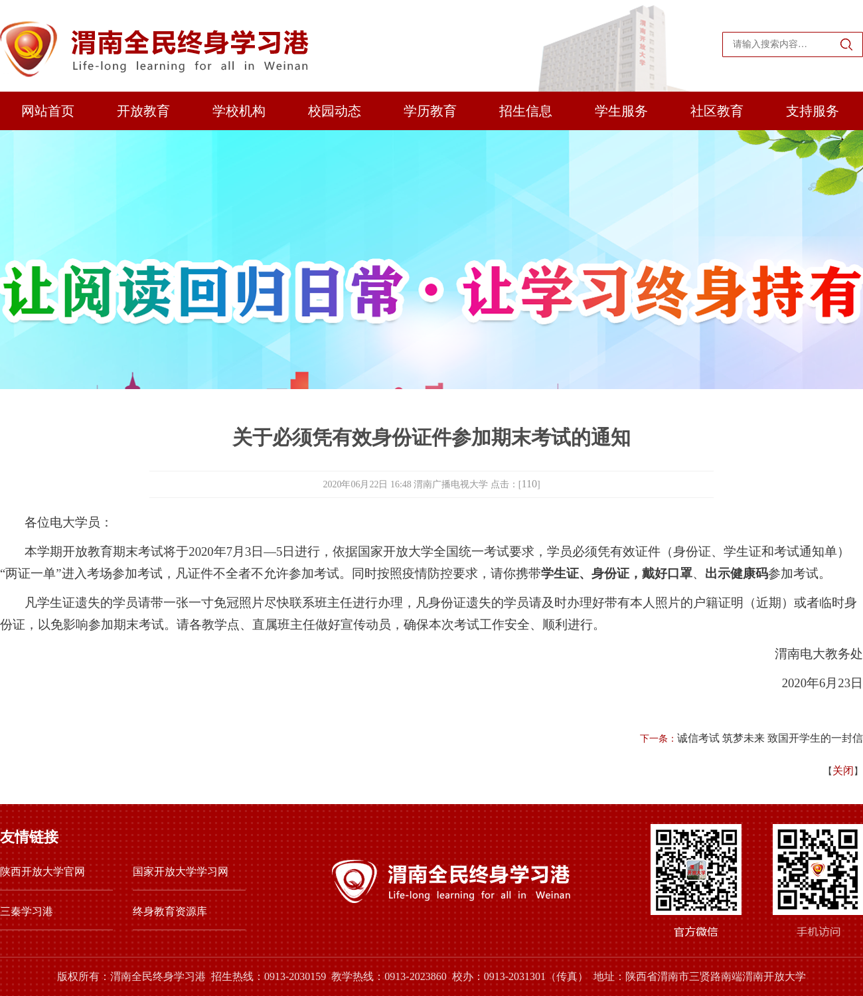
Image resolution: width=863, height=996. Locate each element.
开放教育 (143, 111)
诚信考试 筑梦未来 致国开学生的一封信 (770, 738)
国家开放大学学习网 (180, 871)
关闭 (843, 770)
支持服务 (812, 111)
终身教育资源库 (170, 911)
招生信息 (525, 111)
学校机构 (239, 111)
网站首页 (47, 111)
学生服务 (621, 111)
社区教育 (717, 111)
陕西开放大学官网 (42, 871)
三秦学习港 (26, 911)
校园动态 (334, 111)
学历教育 (430, 111)
